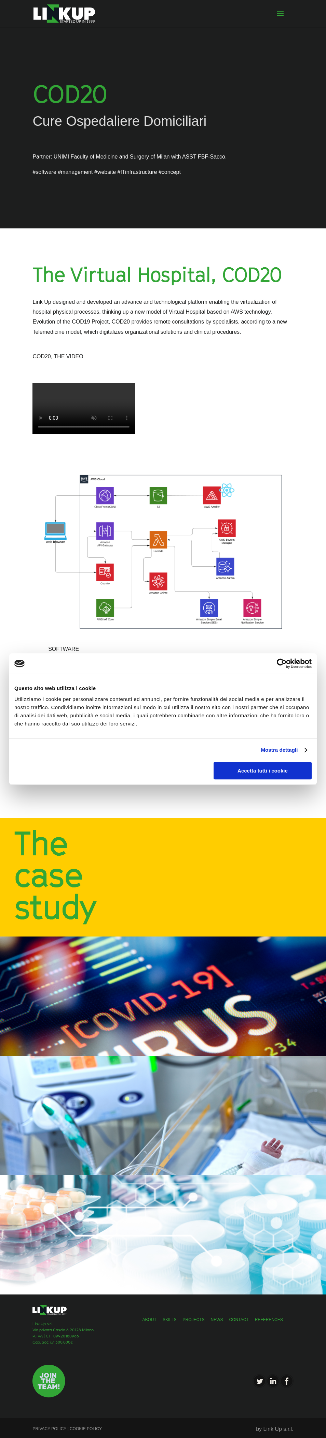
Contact (239, 1319)
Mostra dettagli (279, 750)
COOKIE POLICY (85, 1428)
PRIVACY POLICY (49, 1428)
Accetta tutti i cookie (262, 771)
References (269, 1319)
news (217, 1319)
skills (170, 1319)
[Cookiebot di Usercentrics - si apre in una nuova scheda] (282, 663)
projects (194, 1319)
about (149, 1319)
